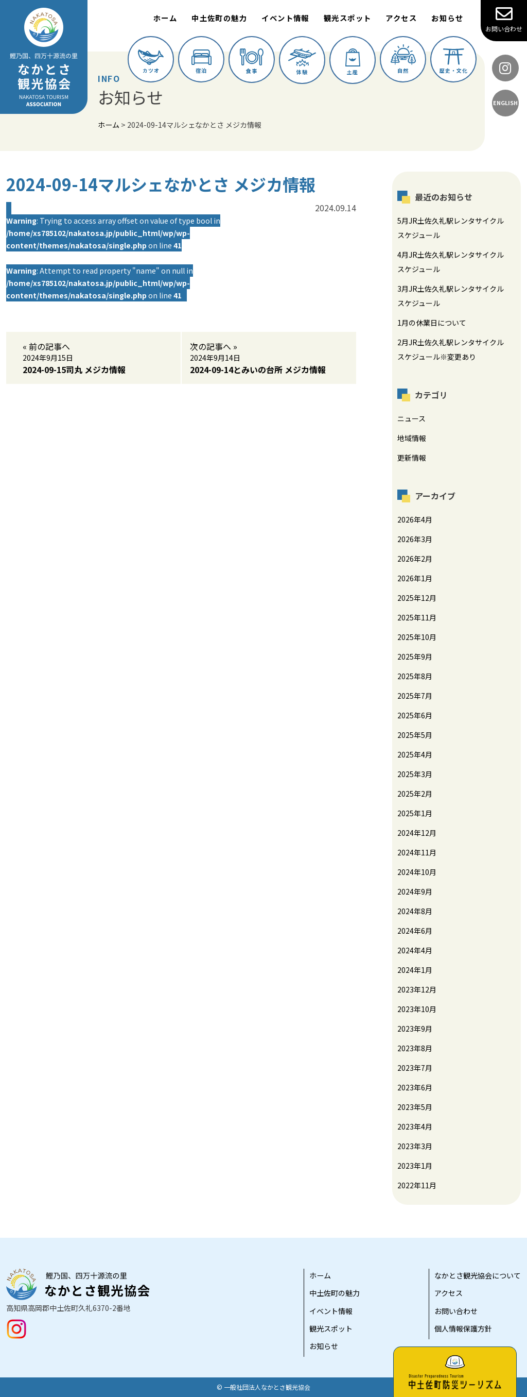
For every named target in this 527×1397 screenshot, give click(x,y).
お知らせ (447, 17)
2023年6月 (414, 1087)
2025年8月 (414, 676)
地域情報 (411, 438)
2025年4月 (414, 754)
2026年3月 (414, 539)
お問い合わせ (504, 19)
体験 (302, 62)
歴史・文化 (454, 61)
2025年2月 (414, 793)
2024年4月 (414, 950)
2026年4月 (414, 519)
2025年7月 (414, 696)
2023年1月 (414, 1165)
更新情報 (411, 457)
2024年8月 (414, 911)
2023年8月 (414, 1048)
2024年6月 (414, 930)
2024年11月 (416, 852)
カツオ (151, 61)
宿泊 (201, 61)
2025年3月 (414, 774)
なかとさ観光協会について (477, 1275)
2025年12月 (416, 598)
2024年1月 (414, 970)
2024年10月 (416, 872)
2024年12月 (416, 833)
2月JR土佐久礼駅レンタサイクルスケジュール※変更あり (450, 349)
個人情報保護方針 (463, 1328)
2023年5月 (414, 1107)
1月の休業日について (431, 322)
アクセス (401, 17)
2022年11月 (416, 1185)
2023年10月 (416, 1009)
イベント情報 (285, 17)
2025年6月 (414, 715)
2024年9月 (414, 891)
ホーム (165, 17)
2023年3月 (414, 1146)
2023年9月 (414, 1028)
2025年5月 (414, 735)
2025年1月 (414, 813)
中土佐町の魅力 (219, 17)
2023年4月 (414, 1126)
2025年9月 (414, 656)
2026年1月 (414, 578)
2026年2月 (414, 558)
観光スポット (348, 17)
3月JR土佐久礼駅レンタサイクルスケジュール (450, 295)
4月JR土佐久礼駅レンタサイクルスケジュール (450, 261)
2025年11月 (416, 617)
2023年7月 (414, 1068)
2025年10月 (416, 637)
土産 (352, 62)
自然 (403, 59)
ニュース (411, 418)
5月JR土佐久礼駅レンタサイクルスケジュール (450, 227)
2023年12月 (416, 989)
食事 (252, 61)
